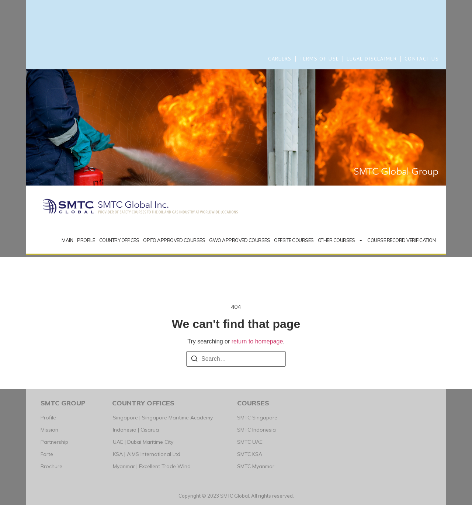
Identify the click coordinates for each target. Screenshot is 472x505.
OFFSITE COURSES (294, 240)
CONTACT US (422, 58)
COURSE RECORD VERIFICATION (401, 240)
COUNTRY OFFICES (119, 240)
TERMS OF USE (319, 58)
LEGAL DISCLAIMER (372, 58)
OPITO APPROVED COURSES (174, 240)
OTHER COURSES (341, 240)
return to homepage (257, 341)
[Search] (194, 360)
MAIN (67, 240)
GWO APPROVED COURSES (239, 240)
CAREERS (279, 58)
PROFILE (86, 240)
